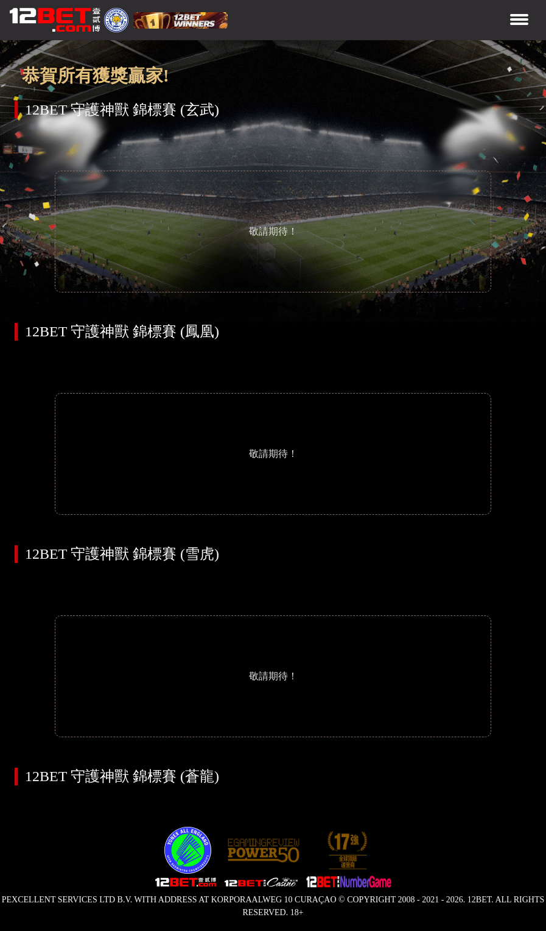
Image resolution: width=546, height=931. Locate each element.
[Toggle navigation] (519, 20)
